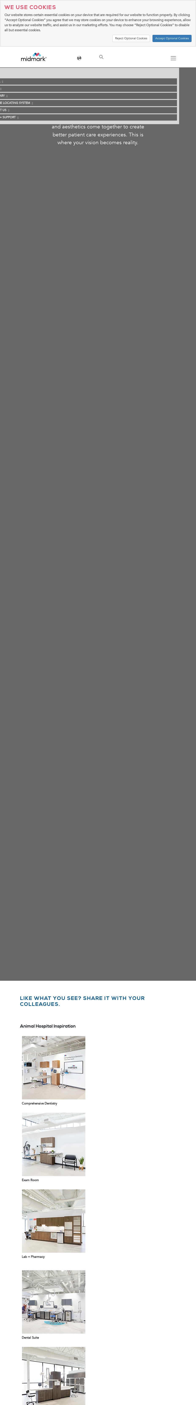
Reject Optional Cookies (131, 38)
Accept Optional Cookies (172, 38)
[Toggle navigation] (173, 58)
